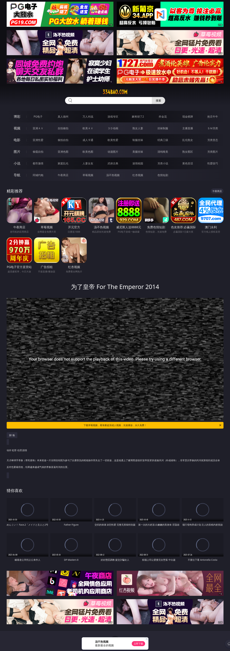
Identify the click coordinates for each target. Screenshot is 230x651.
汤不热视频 (113, 175)
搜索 (158, 100)
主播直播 (187, 128)
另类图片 (212, 152)
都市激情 (38, 163)
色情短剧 (162, 175)
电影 (17, 140)
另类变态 (212, 140)
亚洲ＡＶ (38, 128)
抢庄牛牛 (212, 116)
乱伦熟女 (187, 140)
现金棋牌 (187, 116)
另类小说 (162, 163)
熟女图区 (187, 152)
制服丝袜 (137, 140)
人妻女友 (88, 163)
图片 (17, 151)
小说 (17, 163)
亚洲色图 (63, 152)
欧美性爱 (113, 140)
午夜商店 (63, 175)
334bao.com (115, 92)
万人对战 (88, 116)
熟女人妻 (137, 128)
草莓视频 (88, 175)
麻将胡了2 (138, 116)
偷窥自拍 (38, 152)
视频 (17, 128)
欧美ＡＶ (88, 128)
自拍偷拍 (63, 128)
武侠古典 (113, 163)
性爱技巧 (212, 163)
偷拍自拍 (63, 140)
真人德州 (63, 116)
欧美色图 (88, 152)
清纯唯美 (162, 152)
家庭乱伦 (63, 163)
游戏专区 (113, 116)
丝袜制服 (162, 128)
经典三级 (162, 140)
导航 (17, 175)
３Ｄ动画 (113, 128)
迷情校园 (137, 163)
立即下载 (138, 643)
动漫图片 (113, 152)
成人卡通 (88, 140)
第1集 (12, 435)
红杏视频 (137, 175)
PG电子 (38, 116)
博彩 (17, 116)
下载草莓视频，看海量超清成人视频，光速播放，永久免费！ (153, 425)
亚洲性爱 (38, 140)
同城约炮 (38, 175)
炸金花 (163, 116)
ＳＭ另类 (212, 128)
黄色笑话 (187, 163)
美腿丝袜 (137, 152)
